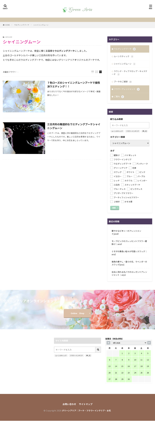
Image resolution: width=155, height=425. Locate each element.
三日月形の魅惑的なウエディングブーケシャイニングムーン (73, 126)
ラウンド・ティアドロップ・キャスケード (129, 73)
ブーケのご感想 (123, 81)
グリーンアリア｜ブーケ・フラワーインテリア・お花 (86, 410)
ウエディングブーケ (21, 25)
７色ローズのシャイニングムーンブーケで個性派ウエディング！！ (73, 84)
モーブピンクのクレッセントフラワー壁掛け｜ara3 (129, 242)
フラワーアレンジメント (127, 89)
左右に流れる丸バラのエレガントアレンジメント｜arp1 (129, 273)
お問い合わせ (69, 404)
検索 (114, 208)
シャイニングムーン (40, 25)
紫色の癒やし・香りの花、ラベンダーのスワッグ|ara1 (129, 263)
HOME (7, 25)
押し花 (144, 131)
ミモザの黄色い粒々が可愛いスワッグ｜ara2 (129, 253)
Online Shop (77, 313)
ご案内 (119, 96)
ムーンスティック (124, 56)
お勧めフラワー (10, 71)
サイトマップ (85, 404)
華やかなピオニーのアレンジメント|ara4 (126, 232)
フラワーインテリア (132, 131)
